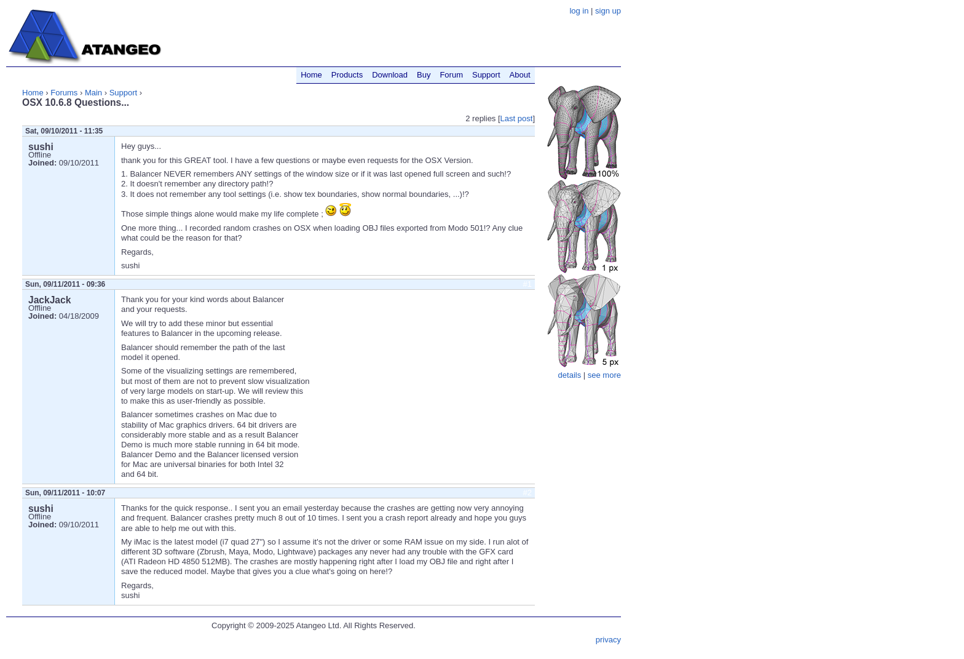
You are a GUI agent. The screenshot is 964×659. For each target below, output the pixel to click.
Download (390, 74)
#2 (527, 492)
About (520, 74)
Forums (63, 92)
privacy (608, 639)
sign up (608, 10)
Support (123, 92)
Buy (423, 74)
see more (604, 375)
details (570, 375)
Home (33, 92)
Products (347, 74)
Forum (451, 74)
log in (578, 10)
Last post (516, 118)
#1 (527, 284)
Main (93, 92)
